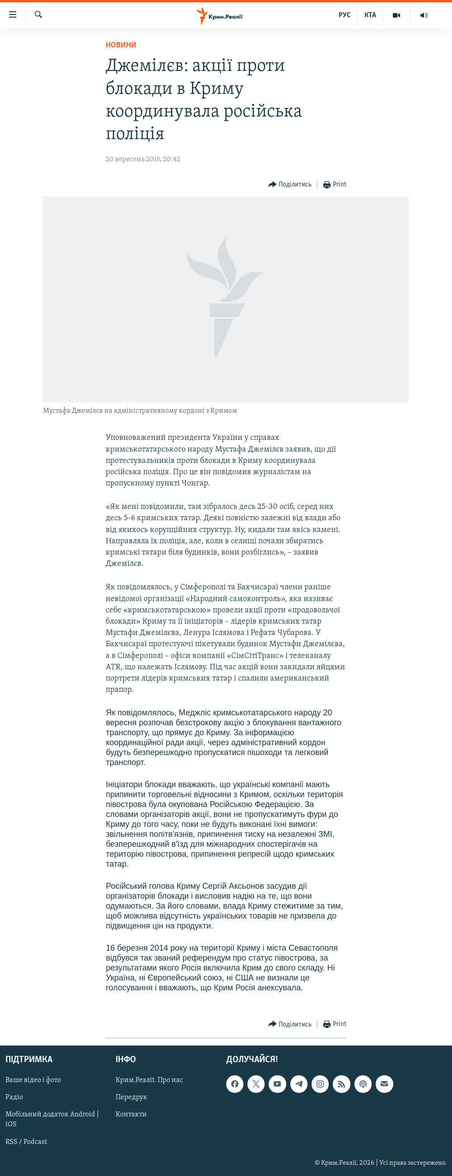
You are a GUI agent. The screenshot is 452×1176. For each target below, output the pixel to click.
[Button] (290, 185)
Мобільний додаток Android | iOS (52, 1120)
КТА (370, 15)
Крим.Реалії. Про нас (149, 1080)
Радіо (14, 1097)
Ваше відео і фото (33, 1080)
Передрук (131, 1097)
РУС (345, 15)
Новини (121, 45)
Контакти (131, 1115)
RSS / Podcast (26, 1142)
